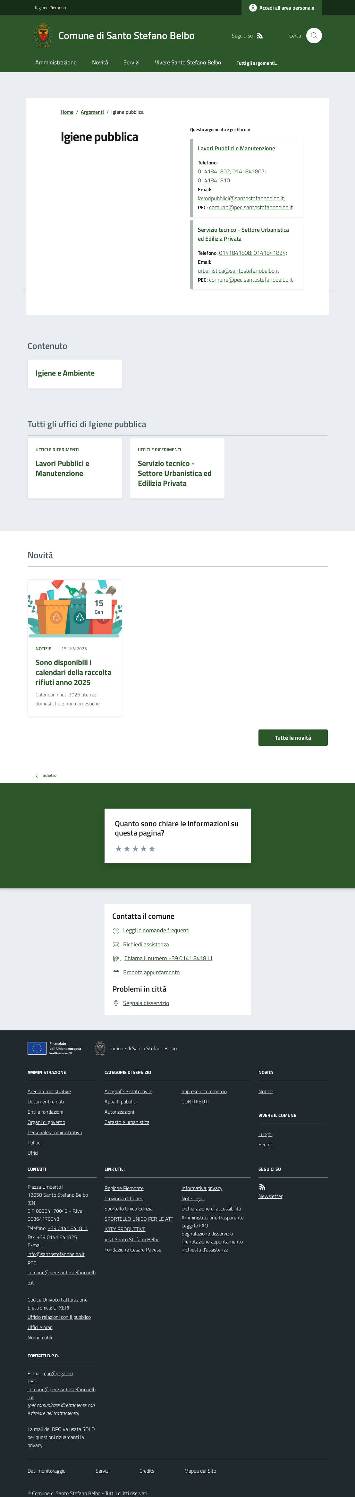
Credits (146, 1471)
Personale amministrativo (55, 1132)
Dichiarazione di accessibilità (211, 1208)
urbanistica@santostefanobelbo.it (238, 270)
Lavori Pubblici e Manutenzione (236, 148)
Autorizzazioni (119, 1112)
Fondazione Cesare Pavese (133, 1249)
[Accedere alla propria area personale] (281, 7)
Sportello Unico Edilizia (129, 1208)
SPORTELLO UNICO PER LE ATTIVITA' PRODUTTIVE (139, 1224)
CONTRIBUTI (195, 1101)
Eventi (265, 1144)
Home (67, 112)
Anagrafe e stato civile (128, 1091)
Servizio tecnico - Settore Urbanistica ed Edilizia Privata (243, 234)
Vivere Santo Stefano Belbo (188, 62)
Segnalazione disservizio (207, 1233)
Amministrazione (56, 62)
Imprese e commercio (204, 1091)
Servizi (131, 62)
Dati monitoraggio (46, 1471)
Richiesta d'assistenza (205, 1249)
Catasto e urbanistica (127, 1122)
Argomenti (92, 112)
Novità (100, 62)
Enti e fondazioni (45, 1112)
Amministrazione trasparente (213, 1217)
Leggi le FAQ (195, 1225)
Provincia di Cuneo (124, 1198)
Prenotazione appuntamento (212, 1241)
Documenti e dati (46, 1101)
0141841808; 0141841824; (253, 252)
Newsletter (270, 1196)
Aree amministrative (49, 1091)
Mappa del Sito (200, 1471)
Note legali (193, 1198)
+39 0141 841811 (68, 1228)
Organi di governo (46, 1122)
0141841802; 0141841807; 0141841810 (232, 176)
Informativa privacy (202, 1188)
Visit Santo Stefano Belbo (132, 1239)
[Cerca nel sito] (311, 35)
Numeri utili (40, 1337)
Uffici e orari (40, 1327)
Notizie (43, 648)
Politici (34, 1142)
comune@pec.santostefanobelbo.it (251, 207)
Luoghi (265, 1134)
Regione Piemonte (50, 7)
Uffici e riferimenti (57, 449)
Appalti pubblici (121, 1101)
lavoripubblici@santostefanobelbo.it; (241, 198)
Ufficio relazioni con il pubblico (59, 1317)
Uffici (33, 1153)
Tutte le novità (293, 737)
